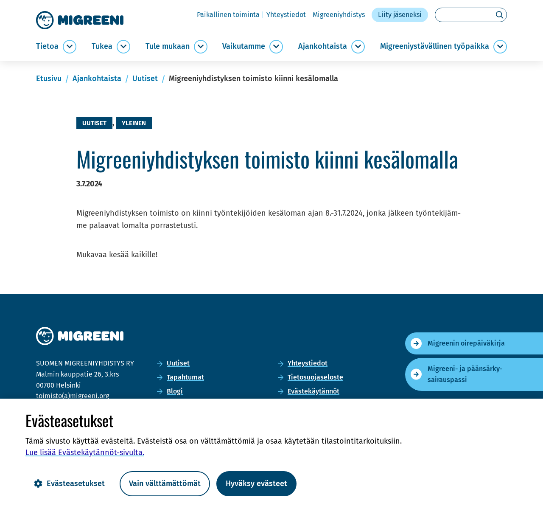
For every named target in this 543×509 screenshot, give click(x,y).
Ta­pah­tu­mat (185, 377)
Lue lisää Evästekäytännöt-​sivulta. (84, 452)
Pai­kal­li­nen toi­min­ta (228, 15)
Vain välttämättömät (165, 483)
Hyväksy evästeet (256, 483)
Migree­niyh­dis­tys (339, 15)
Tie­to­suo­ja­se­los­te (315, 377)
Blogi (175, 391)
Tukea (102, 46)
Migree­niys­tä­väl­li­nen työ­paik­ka (434, 46)
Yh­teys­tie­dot (286, 15)
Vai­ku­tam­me (243, 46)
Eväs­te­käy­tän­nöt (313, 391)
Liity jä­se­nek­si (400, 15)
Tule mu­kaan (168, 46)
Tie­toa (47, 46)
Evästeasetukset (69, 483)
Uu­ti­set (178, 363)
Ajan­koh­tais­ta (322, 46)
